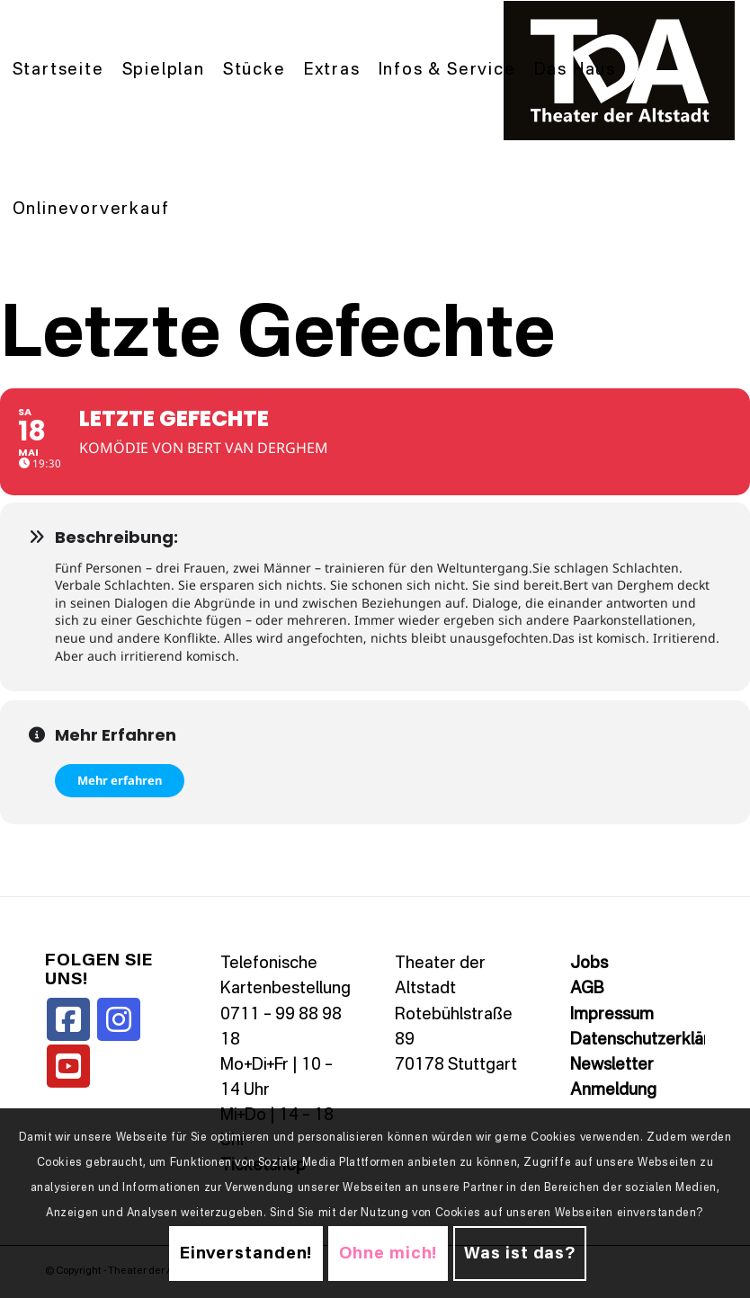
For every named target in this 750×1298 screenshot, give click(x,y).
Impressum (612, 1015)
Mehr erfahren (119, 780)
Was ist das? (520, 1254)
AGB (586, 989)
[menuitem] (58, 70)
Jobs (589, 964)
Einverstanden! (246, 1254)
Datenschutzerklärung (653, 1040)
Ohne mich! (388, 1254)
